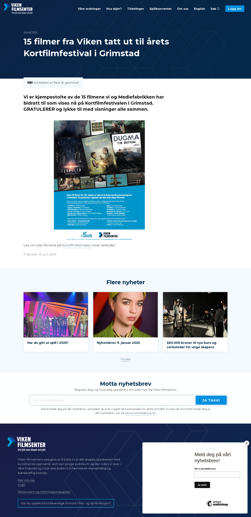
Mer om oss (26, 480)
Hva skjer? (114, 8)
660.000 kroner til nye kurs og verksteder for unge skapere (191, 345)
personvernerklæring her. (140, 413)
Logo (21, 484)
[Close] (246, 443)
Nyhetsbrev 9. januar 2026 (118, 343)
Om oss (182, 8)
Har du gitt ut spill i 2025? (48, 343)
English (199, 8)
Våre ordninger (89, 8)
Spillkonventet (161, 8)
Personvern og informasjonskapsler (44, 492)
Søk (215, 8)
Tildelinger (135, 8)
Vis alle (125, 359)
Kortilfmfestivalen (77, 245)
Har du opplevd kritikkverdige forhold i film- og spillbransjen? (66, 503)
